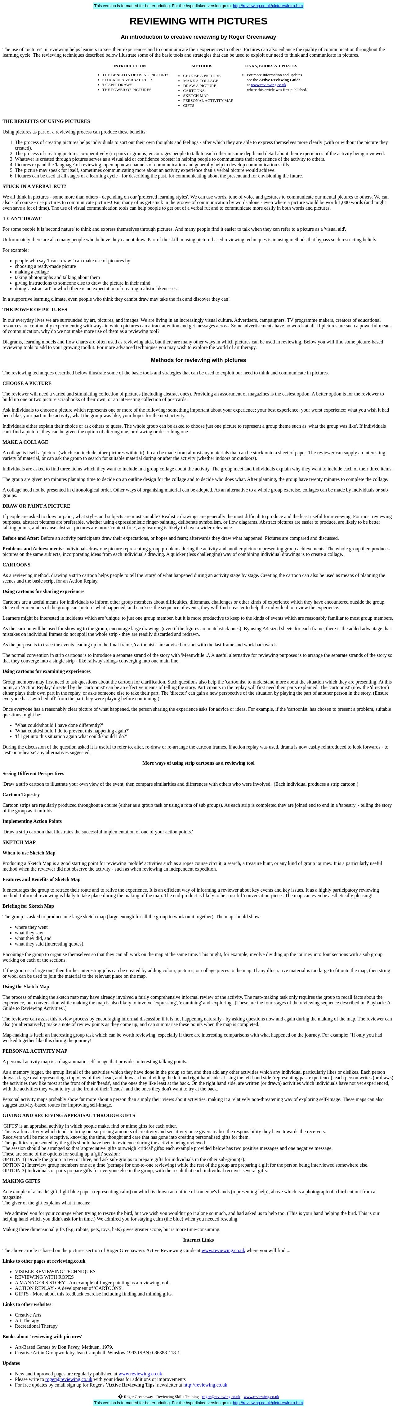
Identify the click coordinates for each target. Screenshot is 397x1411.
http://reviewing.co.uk (205, 1384)
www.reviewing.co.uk (268, 84)
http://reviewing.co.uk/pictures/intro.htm (268, 5)
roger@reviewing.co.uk (68, 1379)
